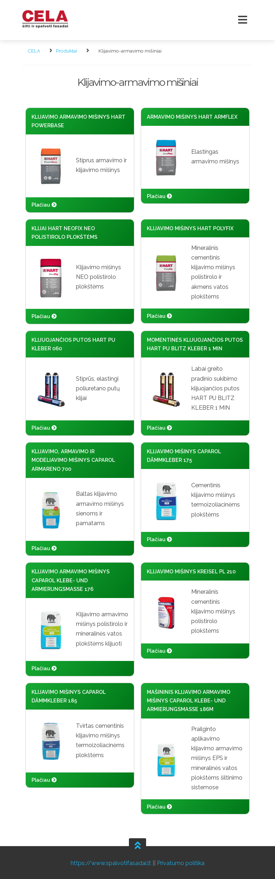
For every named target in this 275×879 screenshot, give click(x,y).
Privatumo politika (180, 861)
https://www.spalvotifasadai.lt (111, 861)
